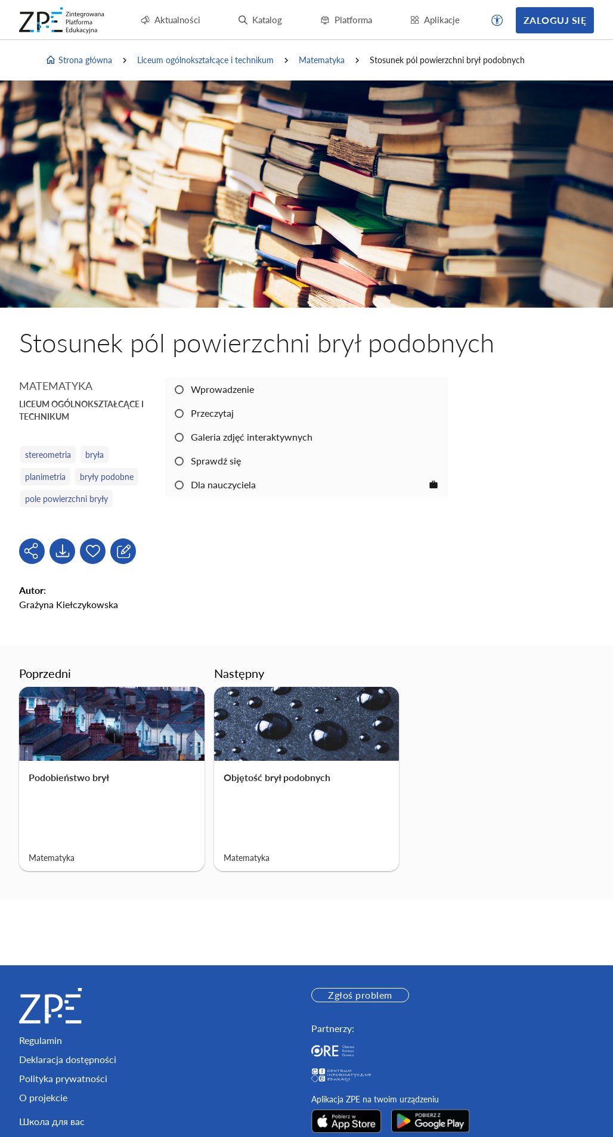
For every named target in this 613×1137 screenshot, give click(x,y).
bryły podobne (107, 477)
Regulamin (40, 1040)
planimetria (45, 477)
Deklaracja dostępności (67, 1059)
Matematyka (322, 60)
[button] (497, 20)
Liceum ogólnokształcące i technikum (205, 60)
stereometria (48, 455)
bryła (94, 455)
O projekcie (43, 1097)
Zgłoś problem (360, 994)
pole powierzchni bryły (66, 499)
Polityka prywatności (63, 1078)
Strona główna (78, 60)
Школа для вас (52, 1121)
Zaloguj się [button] (555, 20)
